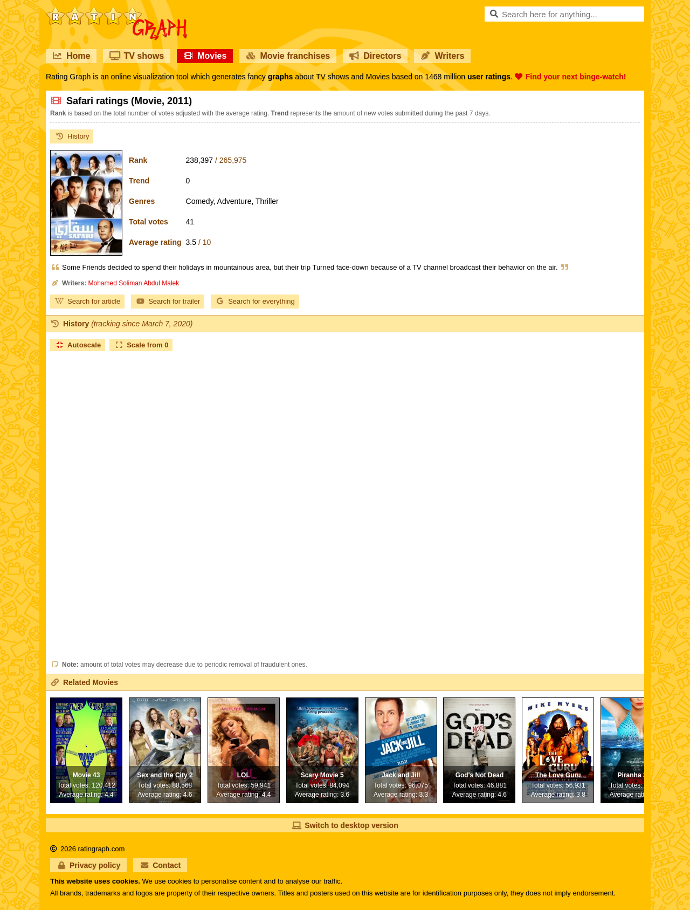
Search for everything (255, 301)
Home (71, 55)
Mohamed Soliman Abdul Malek (133, 283)
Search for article (87, 301)
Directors (375, 55)
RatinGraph (116, 10)
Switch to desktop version (345, 825)
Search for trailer (167, 301)
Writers (442, 55)
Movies (204, 55)
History (71, 136)
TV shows (136, 55)
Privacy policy (88, 865)
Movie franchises (288, 55)
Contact (160, 865)
